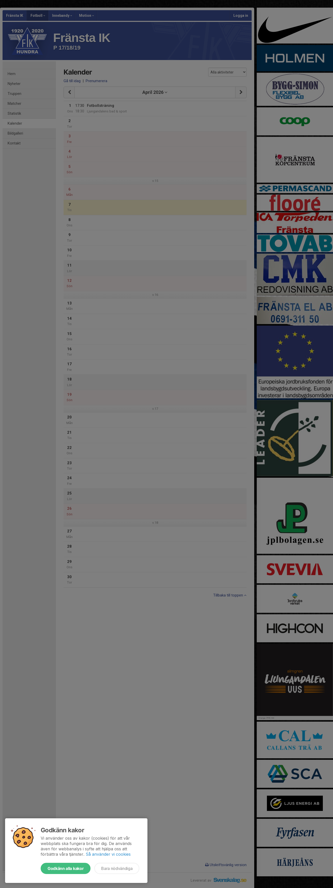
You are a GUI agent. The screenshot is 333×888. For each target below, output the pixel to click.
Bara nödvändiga (116, 868)
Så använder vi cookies (108, 854)
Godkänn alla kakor (66, 868)
